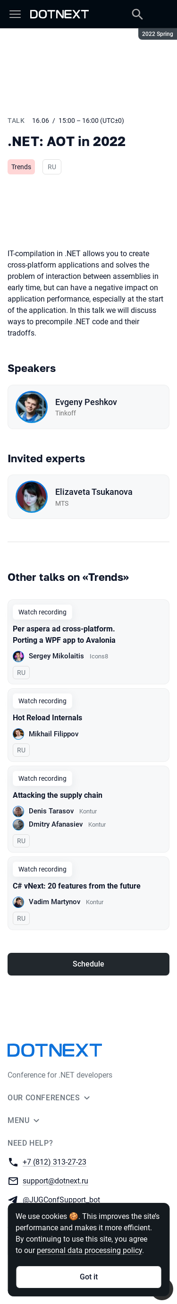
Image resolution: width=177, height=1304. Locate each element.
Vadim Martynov (54, 902)
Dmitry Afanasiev (56, 824)
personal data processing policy (89, 1250)
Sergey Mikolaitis (56, 656)
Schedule (88, 963)
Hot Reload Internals (47, 717)
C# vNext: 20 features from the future (77, 885)
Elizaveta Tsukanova (94, 492)
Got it (89, 1276)
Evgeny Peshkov (86, 402)
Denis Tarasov (51, 811)
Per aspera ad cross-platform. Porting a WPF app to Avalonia (64, 634)
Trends (21, 167)
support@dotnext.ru (55, 1180)
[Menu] (15, 14)
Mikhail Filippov (53, 734)
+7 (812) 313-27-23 (54, 1161)
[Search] (137, 14)
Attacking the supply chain (57, 795)
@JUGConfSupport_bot (61, 1199)
